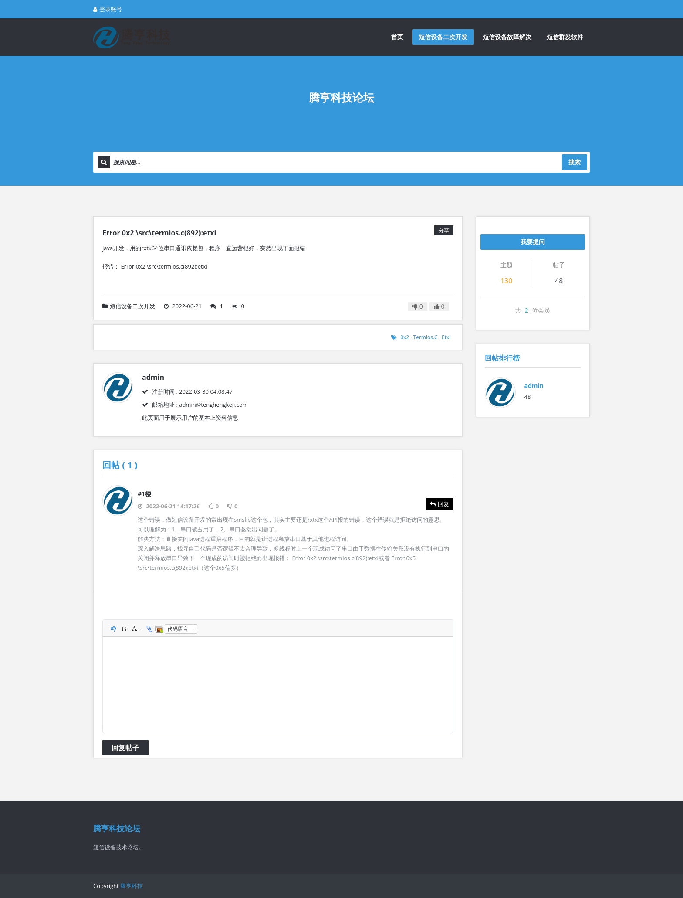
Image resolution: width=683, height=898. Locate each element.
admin (534, 385)
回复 (439, 504)
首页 (397, 37)
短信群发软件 (565, 37)
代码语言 (177, 629)
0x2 (404, 337)
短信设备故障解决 (507, 37)
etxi (446, 337)
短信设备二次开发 (443, 37)
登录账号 (107, 9)
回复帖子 (125, 747)
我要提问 (533, 242)
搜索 (574, 162)
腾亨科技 (131, 886)
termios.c (425, 337)
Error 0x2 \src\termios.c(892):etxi (159, 233)
